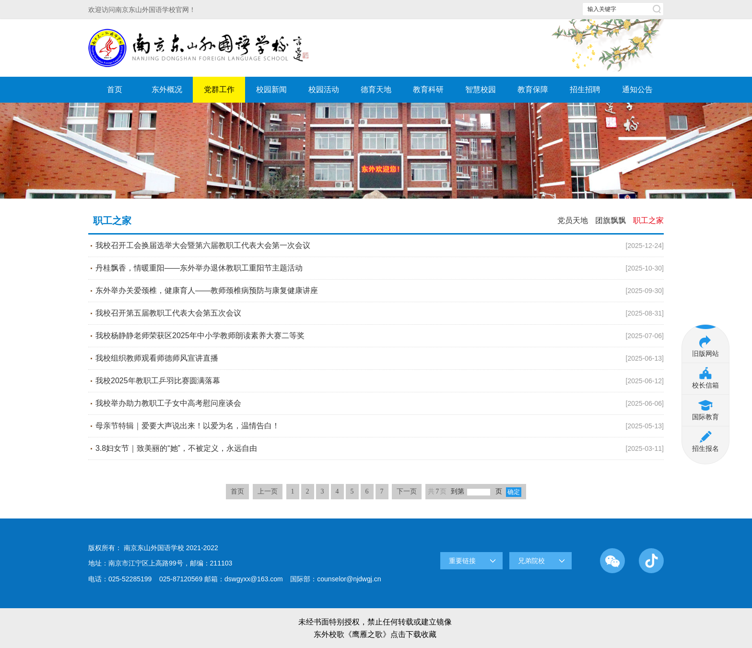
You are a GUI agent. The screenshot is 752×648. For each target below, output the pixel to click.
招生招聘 (585, 89)
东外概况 (167, 89)
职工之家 (648, 220)
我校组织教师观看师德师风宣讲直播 (379, 358)
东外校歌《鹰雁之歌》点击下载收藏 (375, 634)
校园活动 (323, 89)
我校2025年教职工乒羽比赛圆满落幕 (379, 381)
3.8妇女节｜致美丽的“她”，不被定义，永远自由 (379, 448)
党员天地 (572, 220)
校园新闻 (271, 89)
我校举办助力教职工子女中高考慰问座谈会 (379, 403)
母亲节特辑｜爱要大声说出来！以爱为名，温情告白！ (379, 426)
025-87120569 (180, 579)
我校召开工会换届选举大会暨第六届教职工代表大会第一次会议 (379, 246)
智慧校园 (480, 89)
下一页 (407, 491)
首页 (114, 89)
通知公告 (637, 89)
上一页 (268, 491)
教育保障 (532, 89)
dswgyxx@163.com (253, 579)
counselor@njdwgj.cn (349, 579)
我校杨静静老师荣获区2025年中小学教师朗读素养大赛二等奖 (379, 336)
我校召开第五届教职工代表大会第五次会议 (379, 313)
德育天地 (376, 89)
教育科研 (428, 89)
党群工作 (219, 89)
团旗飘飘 (610, 220)
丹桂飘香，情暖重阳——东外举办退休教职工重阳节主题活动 (379, 268)
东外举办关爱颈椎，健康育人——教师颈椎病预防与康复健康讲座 (379, 291)
